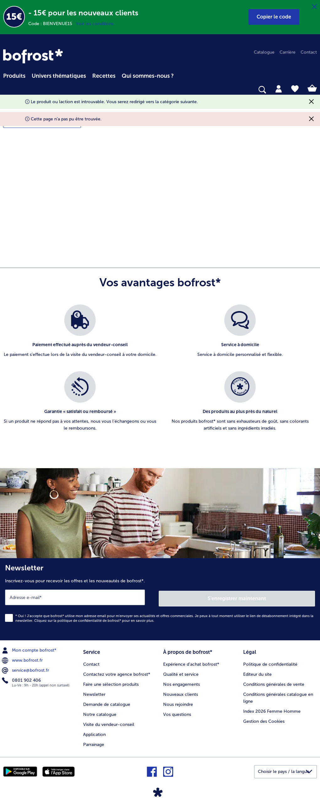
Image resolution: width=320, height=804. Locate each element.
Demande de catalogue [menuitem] (106, 702)
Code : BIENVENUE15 (52, 23)
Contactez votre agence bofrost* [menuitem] (116, 672)
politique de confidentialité (79, 619)
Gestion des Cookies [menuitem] (264, 719)
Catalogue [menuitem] (264, 52)
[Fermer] (314, 7)
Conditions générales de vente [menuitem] (273, 682)
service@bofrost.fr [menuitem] (26, 669)
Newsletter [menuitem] (94, 692)
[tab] (278, 88)
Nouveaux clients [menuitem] (180, 692)
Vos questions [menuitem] (177, 712)
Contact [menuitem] (309, 52)
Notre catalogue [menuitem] (99, 712)
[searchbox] (7, 90)
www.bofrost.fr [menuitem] (23, 659)
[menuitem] (14, 75)
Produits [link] (14, 76)
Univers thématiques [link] (59, 76)
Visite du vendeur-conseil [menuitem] (108, 722)
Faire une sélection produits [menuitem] (111, 682)
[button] (273, 17)
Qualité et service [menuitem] (181, 672)
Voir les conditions (94, 23)
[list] (160, 374)
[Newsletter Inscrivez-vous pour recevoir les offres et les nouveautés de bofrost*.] (160, 598)
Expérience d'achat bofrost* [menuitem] (191, 662)
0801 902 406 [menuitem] (22, 679)
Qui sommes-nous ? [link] (148, 76)
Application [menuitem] (94, 732)
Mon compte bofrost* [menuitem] (29, 649)
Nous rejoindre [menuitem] (178, 702)
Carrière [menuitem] (288, 52)
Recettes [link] (103, 76)
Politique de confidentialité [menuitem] (270, 662)
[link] (33, 56)
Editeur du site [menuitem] (257, 672)
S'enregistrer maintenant (237, 597)
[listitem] (80, 334)
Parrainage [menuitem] (93, 742)
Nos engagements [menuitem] (181, 682)
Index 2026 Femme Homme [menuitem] (272, 709)
